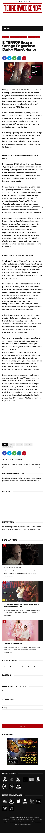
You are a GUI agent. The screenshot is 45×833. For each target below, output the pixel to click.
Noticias (14, 37)
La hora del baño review (13, 643)
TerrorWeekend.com (19, 817)
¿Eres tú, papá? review (12, 567)
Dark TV (5, 37)
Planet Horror (34, 37)
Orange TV (22, 37)
